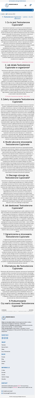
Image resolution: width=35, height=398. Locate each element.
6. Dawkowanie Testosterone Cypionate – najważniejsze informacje (17, 62)
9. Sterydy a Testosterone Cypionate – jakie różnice (17, 96)
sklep (3, 342)
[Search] (32, 10)
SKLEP (19, 385)
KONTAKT (15, 387)
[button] (25, 5)
